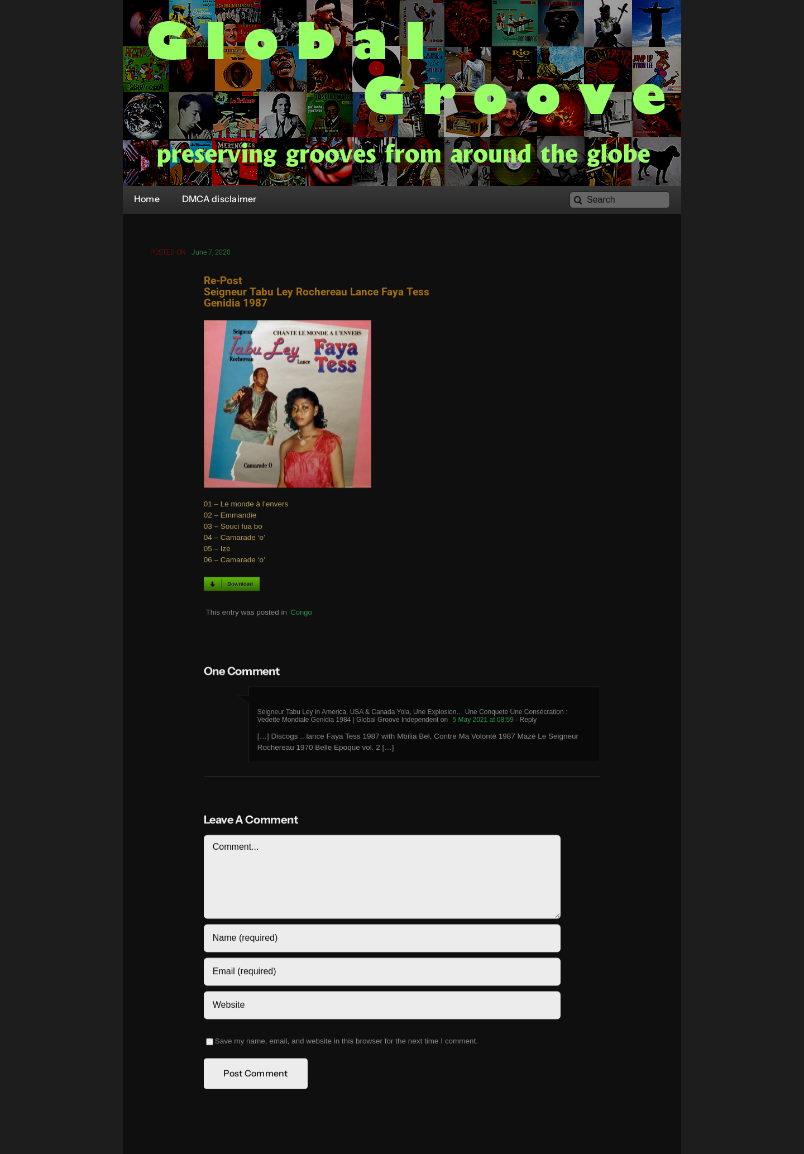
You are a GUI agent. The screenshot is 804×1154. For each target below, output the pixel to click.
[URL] (382, 1008)
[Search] (620, 199)
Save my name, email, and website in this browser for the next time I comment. (346, 1044)
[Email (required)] (382, 975)
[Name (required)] (382, 941)
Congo (301, 615)
